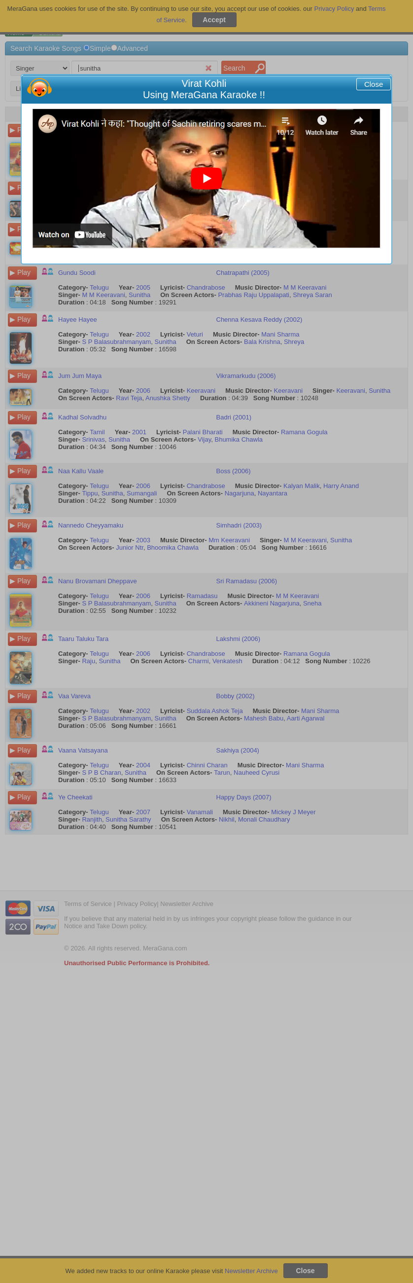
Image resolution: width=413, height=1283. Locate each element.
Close (373, 84)
